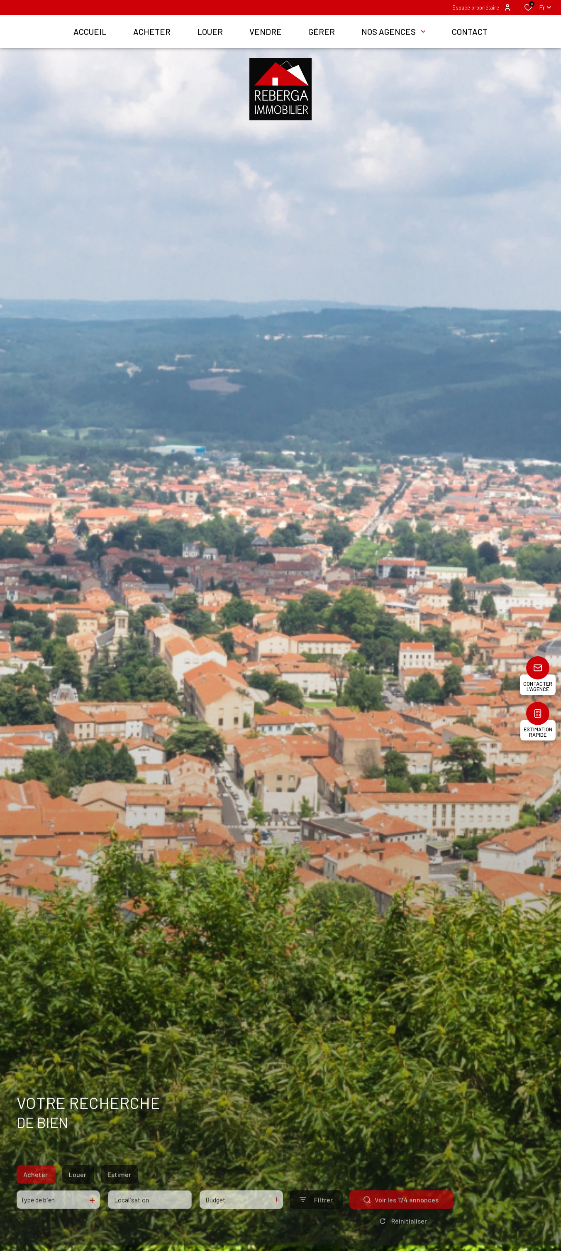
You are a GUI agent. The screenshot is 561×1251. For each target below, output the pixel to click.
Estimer (119, 1189)
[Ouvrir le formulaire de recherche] (316, 1215)
